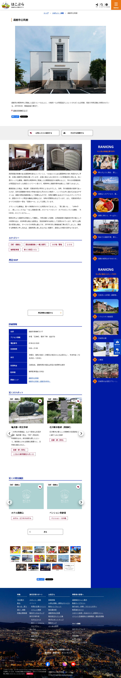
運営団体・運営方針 (51, 653)
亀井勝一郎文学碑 (19, 427)
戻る (38, 531)
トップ (46, 13)
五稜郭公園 (102, 338)
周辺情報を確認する (49, 312)
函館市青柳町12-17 (20, 111)
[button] (9, 433)
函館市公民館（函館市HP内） (40, 381)
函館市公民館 (34, 378)
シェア (15, 117)
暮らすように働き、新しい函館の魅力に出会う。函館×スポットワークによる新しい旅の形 (108, 172)
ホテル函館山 (17, 512)
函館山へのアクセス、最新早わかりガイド (108, 194)
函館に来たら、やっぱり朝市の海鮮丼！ (108, 215)
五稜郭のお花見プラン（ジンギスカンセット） (108, 381)
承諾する (29, 674)
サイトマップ (67, 653)
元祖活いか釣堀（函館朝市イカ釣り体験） (108, 295)
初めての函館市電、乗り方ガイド (108, 237)
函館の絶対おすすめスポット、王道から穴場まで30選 (108, 258)
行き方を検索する (73, 133)
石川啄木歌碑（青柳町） (61, 427)
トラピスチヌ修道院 (105, 316)
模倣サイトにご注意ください (60, 649)
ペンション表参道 (58, 512)
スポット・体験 (58, 13)
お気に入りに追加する (41, 133)
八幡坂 (100, 360)
